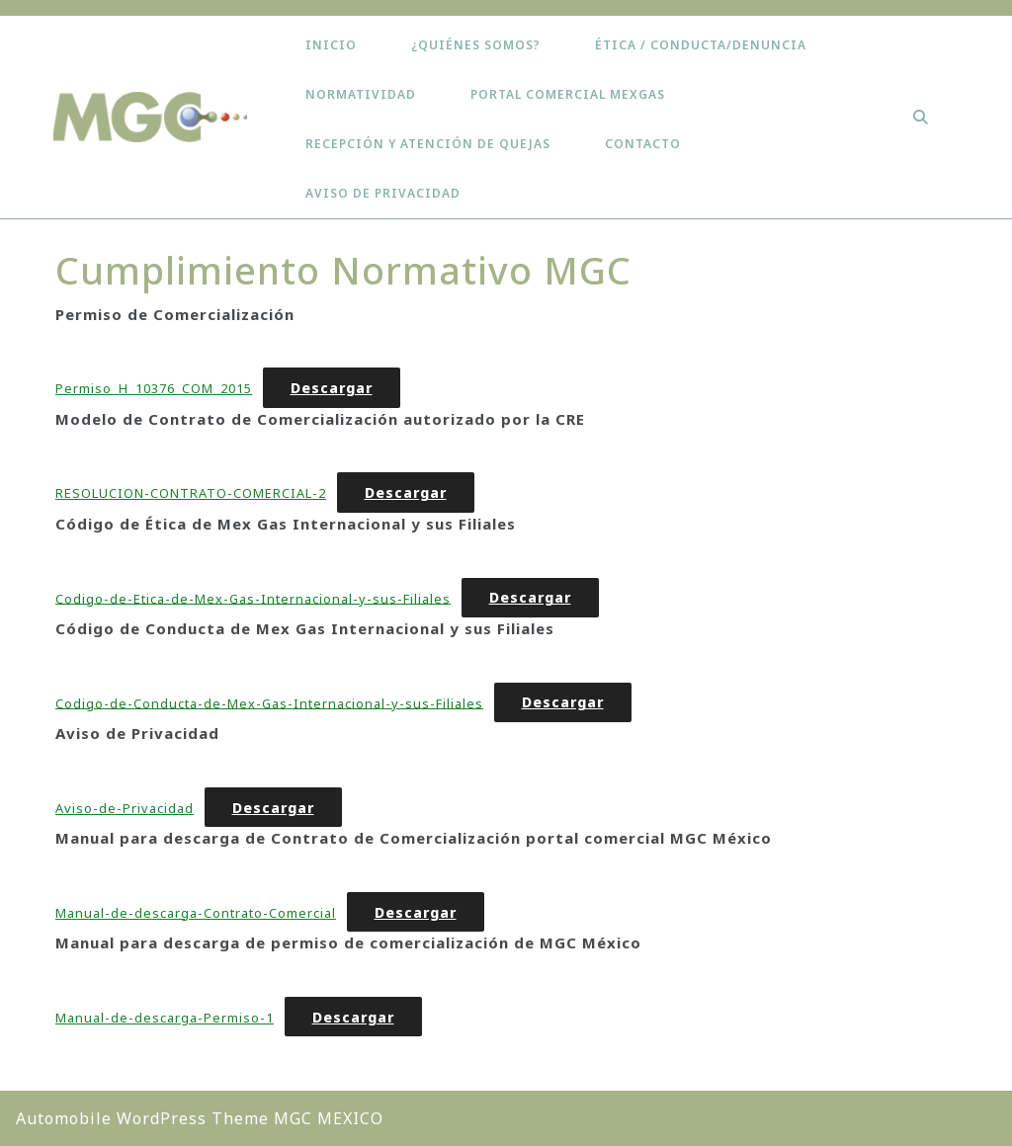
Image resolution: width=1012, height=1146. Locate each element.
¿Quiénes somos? (476, 45)
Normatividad (360, 94)
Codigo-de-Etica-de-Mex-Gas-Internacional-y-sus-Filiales (253, 598)
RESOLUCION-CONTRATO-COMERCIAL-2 (190, 493)
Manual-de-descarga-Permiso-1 (164, 1017)
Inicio (331, 45)
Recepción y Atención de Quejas (427, 143)
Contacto (643, 143)
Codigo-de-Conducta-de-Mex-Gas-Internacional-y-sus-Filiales (269, 702)
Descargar (332, 387)
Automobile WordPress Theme (142, 1118)
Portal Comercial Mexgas (567, 94)
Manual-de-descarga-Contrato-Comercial (195, 913)
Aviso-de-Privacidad (124, 808)
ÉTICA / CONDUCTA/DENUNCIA (700, 45)
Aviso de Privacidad (383, 193)
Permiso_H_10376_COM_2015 (153, 388)
